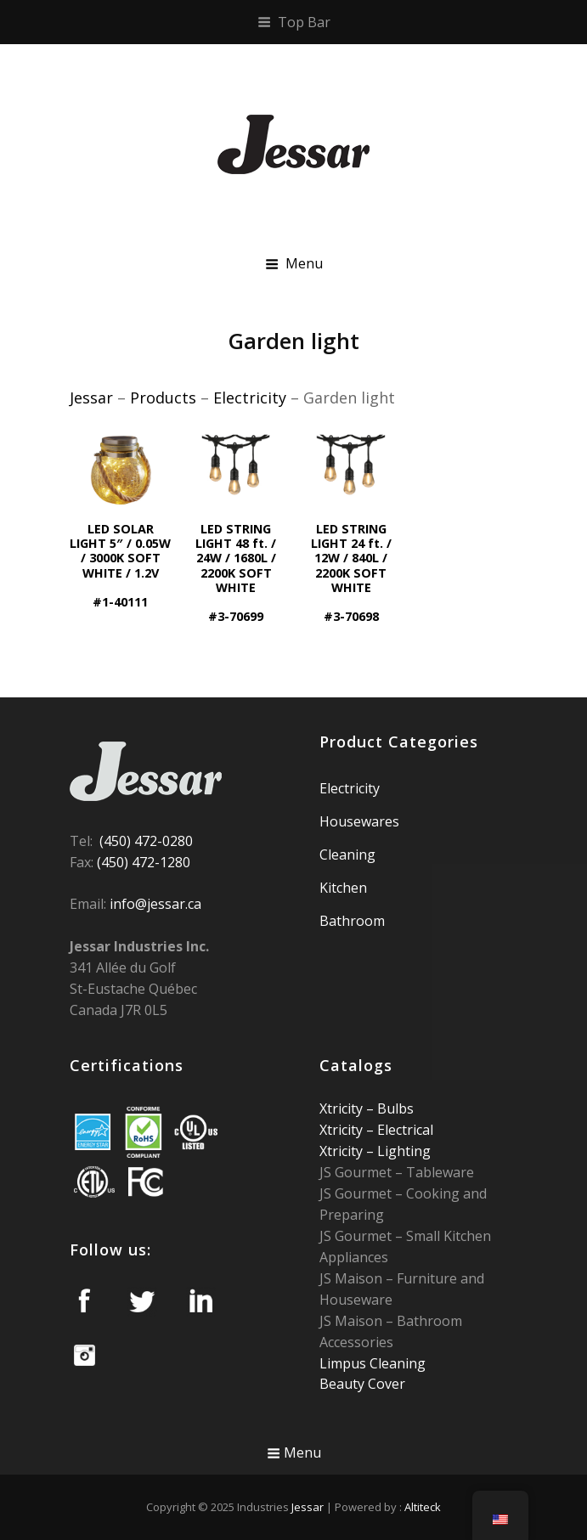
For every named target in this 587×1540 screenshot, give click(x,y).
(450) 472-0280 (146, 841)
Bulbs (394, 1108)
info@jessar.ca (155, 903)
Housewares (359, 821)
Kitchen (343, 887)
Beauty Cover (362, 1383)
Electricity (349, 788)
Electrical (403, 1129)
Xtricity (342, 1108)
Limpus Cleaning (372, 1363)
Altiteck (422, 1507)
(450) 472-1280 (143, 862)
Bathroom (352, 920)
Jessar (307, 1507)
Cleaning (347, 854)
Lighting (402, 1151)
